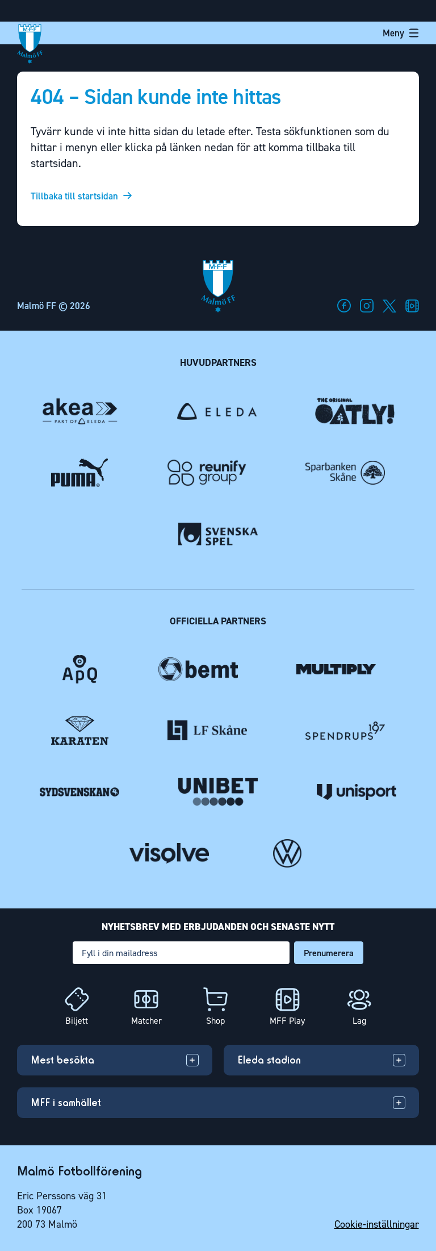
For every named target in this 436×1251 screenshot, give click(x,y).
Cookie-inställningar (376, 1224)
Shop (215, 1021)
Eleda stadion (269, 1059)
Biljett (76, 1021)
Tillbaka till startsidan (74, 196)
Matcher (146, 1021)
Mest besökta (62, 1059)
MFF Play (287, 1021)
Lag (359, 1021)
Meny (401, 33)
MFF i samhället (66, 1102)
